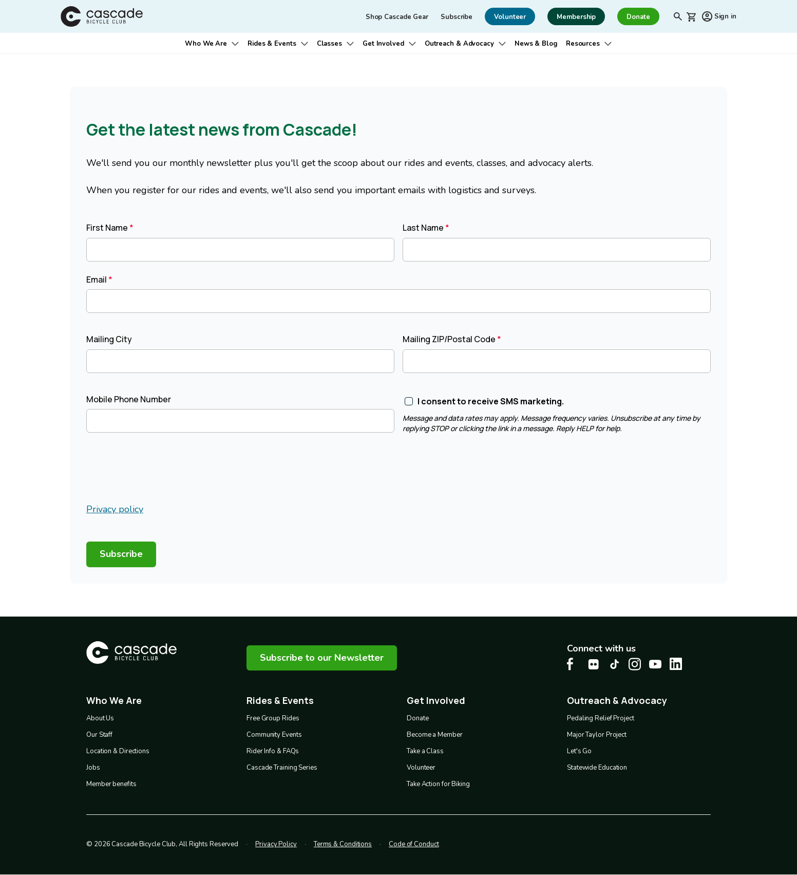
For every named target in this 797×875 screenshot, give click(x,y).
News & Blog (536, 43)
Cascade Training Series (281, 767)
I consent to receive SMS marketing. (491, 401)
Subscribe (456, 17)
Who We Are (206, 43)
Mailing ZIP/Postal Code (449, 339)
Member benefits (111, 784)
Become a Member (435, 734)
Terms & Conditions (343, 844)
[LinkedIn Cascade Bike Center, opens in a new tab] (676, 664)
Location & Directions (117, 751)
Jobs (93, 767)
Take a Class (425, 751)
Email (96, 279)
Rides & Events (272, 43)
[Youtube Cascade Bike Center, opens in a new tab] (655, 664)
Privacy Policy (276, 844)
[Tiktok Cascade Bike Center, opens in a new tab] (614, 664)
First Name (107, 227)
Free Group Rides (272, 718)
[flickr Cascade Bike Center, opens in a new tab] (593, 664)
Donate (417, 718)
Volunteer (421, 767)
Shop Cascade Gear (397, 17)
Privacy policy (114, 509)
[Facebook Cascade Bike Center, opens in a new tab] (573, 664)
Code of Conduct (414, 844)
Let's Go (579, 751)
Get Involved (383, 43)
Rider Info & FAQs (272, 751)
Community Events (273, 734)
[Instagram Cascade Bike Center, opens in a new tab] (635, 664)
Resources (583, 43)
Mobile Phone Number (128, 399)
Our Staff (99, 734)
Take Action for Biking (438, 784)
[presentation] (164, 470)
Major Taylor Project (597, 734)
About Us (100, 718)
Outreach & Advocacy (459, 43)
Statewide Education (597, 767)
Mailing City (109, 339)
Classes (329, 43)
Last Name (423, 227)
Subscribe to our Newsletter (322, 657)
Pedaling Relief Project (600, 718)
